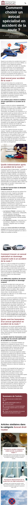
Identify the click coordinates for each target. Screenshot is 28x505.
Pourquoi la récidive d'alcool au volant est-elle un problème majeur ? (14, 451)
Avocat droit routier (17, 33)
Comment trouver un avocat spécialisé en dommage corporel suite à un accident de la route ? (14, 408)
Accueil (8, 33)
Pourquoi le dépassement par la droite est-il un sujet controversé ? (14, 480)
